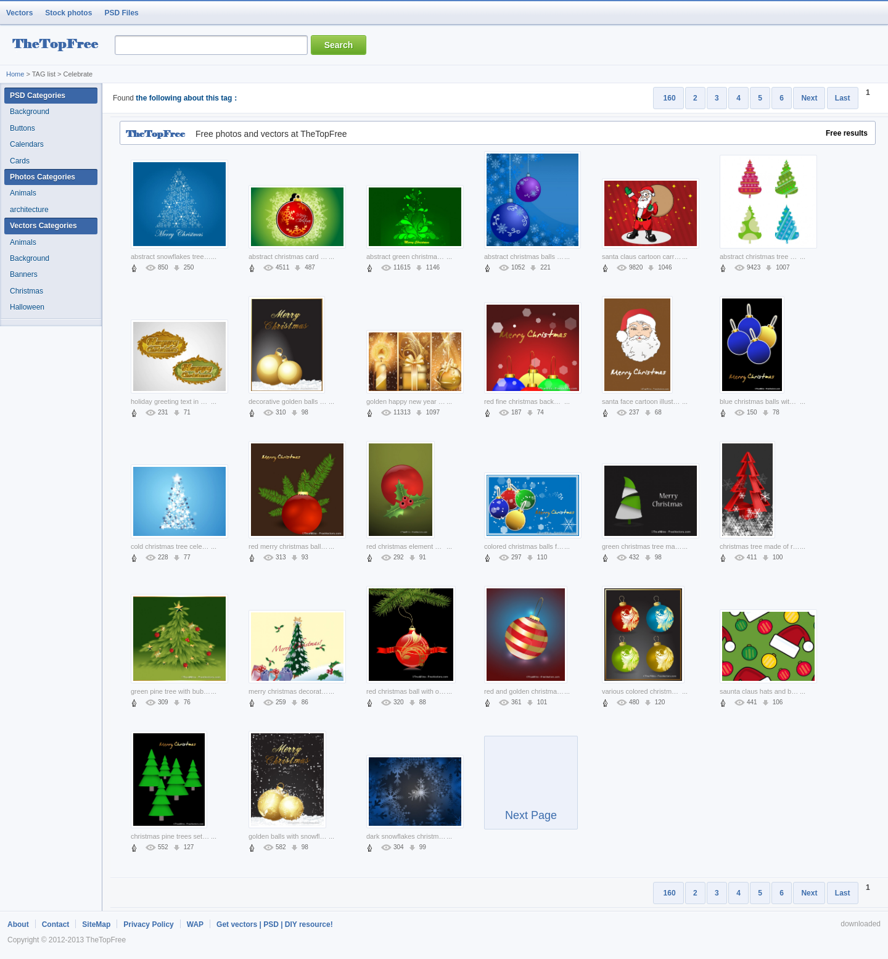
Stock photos (68, 13)
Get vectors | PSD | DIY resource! (274, 924)
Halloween (27, 307)
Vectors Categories (43, 225)
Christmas (26, 291)
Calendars (27, 144)
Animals (23, 193)
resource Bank (58, 45)
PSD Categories (37, 95)
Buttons (22, 128)
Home (15, 74)
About (18, 924)
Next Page (531, 788)
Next (809, 98)
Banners (24, 274)
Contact (56, 924)
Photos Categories (42, 177)
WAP (195, 924)
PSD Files (121, 13)
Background (29, 111)
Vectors (19, 13)
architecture (29, 209)
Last (842, 98)
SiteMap (96, 924)
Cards (20, 161)
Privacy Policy (148, 924)
